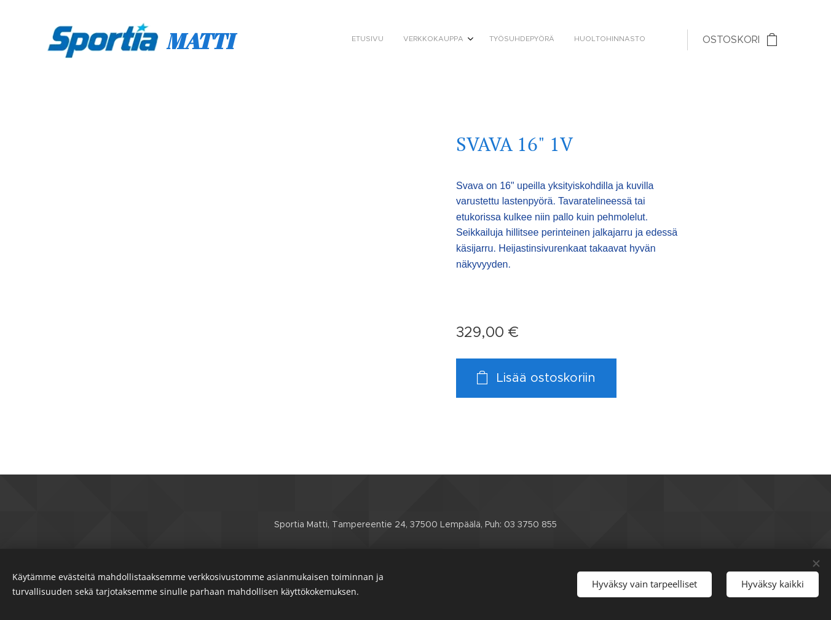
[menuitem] (583, 40)
